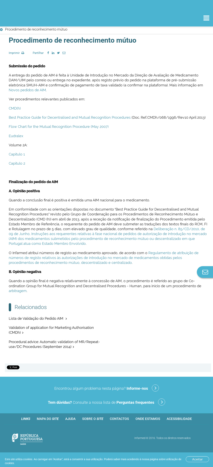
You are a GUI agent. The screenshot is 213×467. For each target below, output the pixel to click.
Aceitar (197, 459)
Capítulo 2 (17, 163)
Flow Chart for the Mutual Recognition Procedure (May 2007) (59, 127)
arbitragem (18, 291)
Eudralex (16, 136)
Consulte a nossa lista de (106, 402)
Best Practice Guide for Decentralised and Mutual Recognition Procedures (70, 117)
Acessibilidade (179, 419)
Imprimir (16, 53)
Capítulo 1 (17, 154)
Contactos (119, 419)
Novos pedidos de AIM (27, 90)
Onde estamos (148, 419)
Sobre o (92, 419)
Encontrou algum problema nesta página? (106, 388)
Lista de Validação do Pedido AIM (36, 318)
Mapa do (48, 419)
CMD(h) (15, 108)
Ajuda (70, 419)
